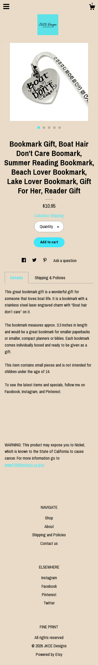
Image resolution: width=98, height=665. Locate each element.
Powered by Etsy (49, 654)
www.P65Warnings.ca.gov (24, 465)
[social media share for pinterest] (45, 260)
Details (16, 278)
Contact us (49, 543)
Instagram (49, 578)
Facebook (49, 586)
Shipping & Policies (50, 278)
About (49, 526)
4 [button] (54, 127)
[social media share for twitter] (35, 260)
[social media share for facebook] (24, 260)
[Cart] (92, 8)
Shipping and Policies (49, 535)
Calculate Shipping (49, 215)
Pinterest (49, 594)
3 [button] (49, 127)
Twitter (49, 603)
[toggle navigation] (6, 6)
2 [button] (44, 127)
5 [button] (59, 127)
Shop (49, 518)
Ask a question (65, 260)
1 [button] (38, 127)
